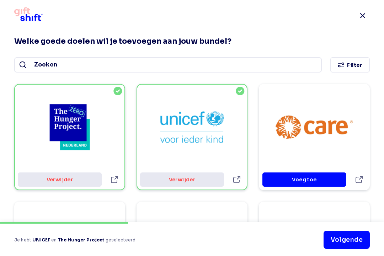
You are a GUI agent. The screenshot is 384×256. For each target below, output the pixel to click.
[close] (363, 16)
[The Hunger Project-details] (114, 179)
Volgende (346, 239)
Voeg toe (304, 179)
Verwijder (59, 179)
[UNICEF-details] (237, 179)
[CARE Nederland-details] (359, 179)
